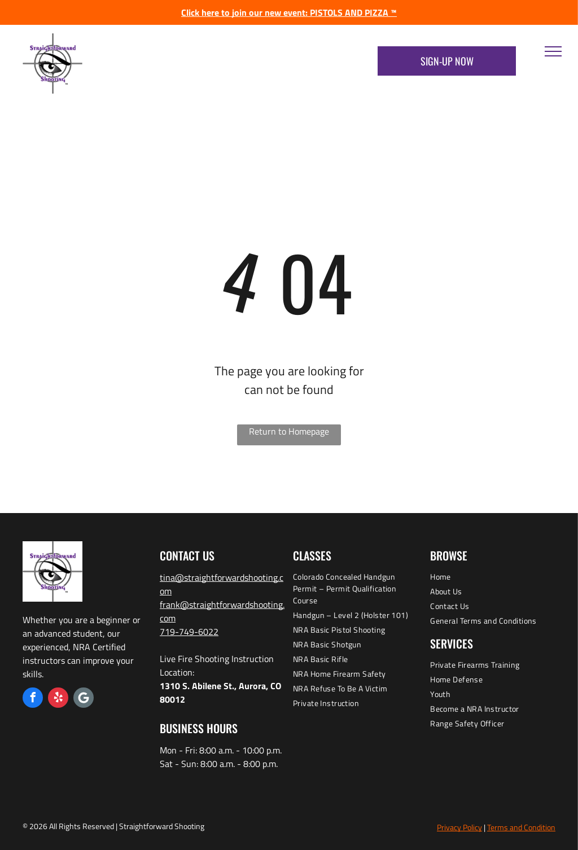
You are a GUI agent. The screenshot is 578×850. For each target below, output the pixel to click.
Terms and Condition (521, 827)
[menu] (553, 51)
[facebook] (33, 699)
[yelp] (58, 699)
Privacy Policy (459, 827)
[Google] (83, 699)
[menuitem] (355, 590)
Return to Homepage (289, 431)
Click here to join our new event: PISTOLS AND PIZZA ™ (289, 12)
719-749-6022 (189, 631)
